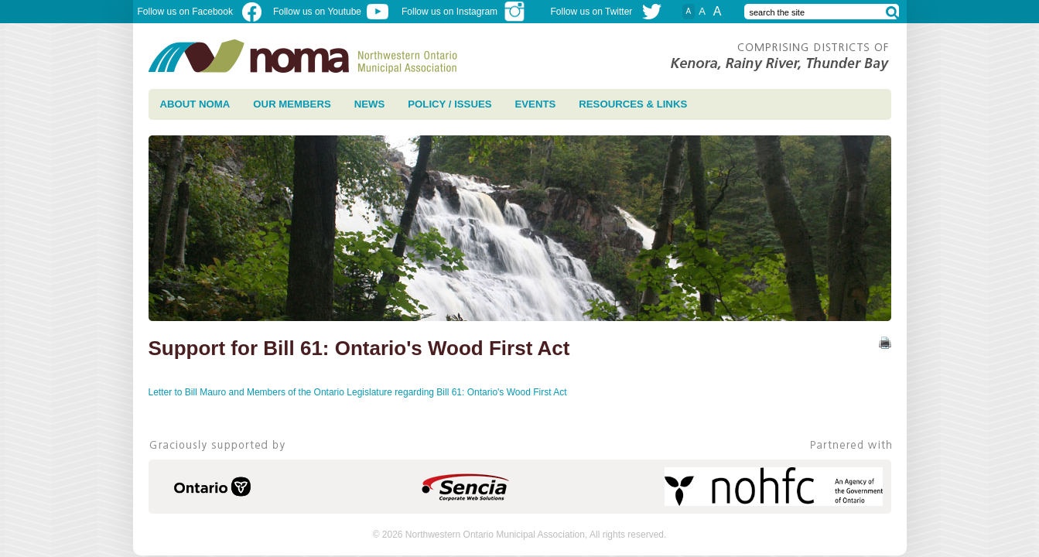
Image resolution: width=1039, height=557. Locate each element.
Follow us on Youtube (330, 11)
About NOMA (195, 104)
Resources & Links (633, 104)
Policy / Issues (449, 104)
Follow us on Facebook (199, 11)
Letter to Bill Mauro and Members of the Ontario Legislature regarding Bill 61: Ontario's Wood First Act (359, 392)
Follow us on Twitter (592, 11)
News (369, 104)
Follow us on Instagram (464, 11)
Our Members (291, 104)
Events (535, 104)
